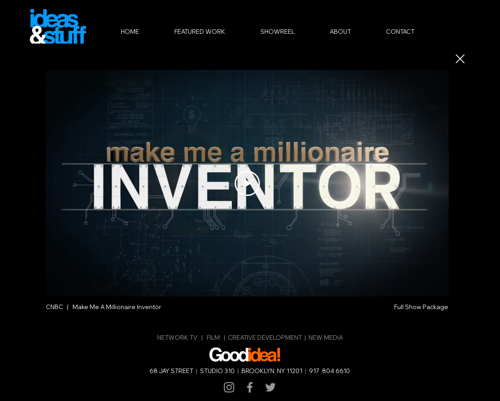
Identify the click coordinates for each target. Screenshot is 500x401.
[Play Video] (247, 183)
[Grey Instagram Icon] (229, 387)
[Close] (459, 59)
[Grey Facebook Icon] (250, 387)
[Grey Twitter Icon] (270, 387)
